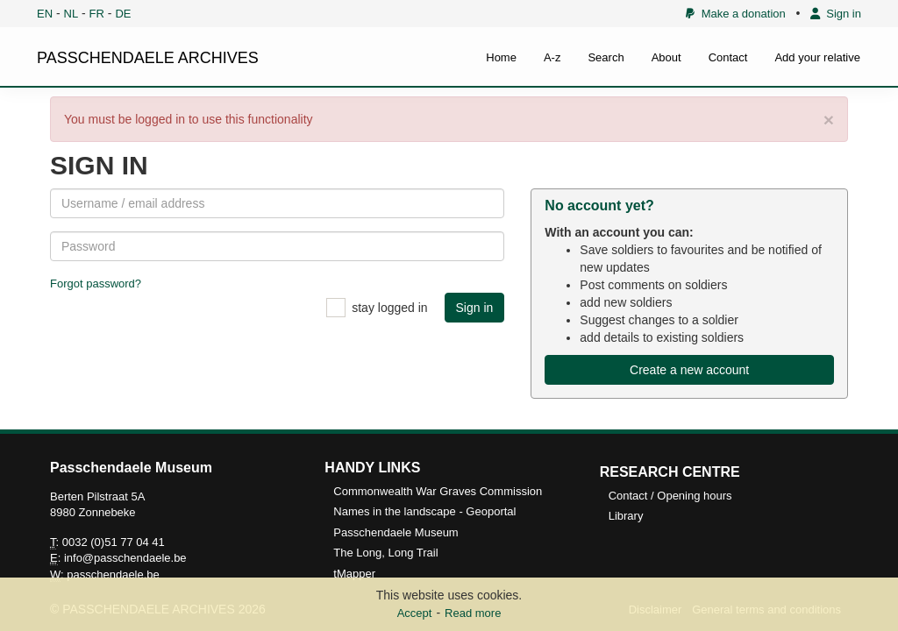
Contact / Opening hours (670, 495)
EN (45, 13)
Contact (728, 57)
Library (626, 515)
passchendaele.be (113, 574)
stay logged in (389, 308)
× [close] (828, 119)
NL (71, 13)
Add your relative (817, 57)
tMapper (354, 573)
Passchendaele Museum (395, 532)
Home (501, 57)
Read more (473, 613)
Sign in (835, 13)
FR (96, 13)
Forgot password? (95, 283)
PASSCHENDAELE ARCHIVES (148, 58)
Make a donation (735, 13)
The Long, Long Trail (385, 552)
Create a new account (689, 370)
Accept (414, 613)
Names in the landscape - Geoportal (424, 511)
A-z (552, 57)
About (666, 57)
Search (606, 57)
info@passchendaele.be (125, 557)
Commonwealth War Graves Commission (437, 491)
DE (123, 13)
